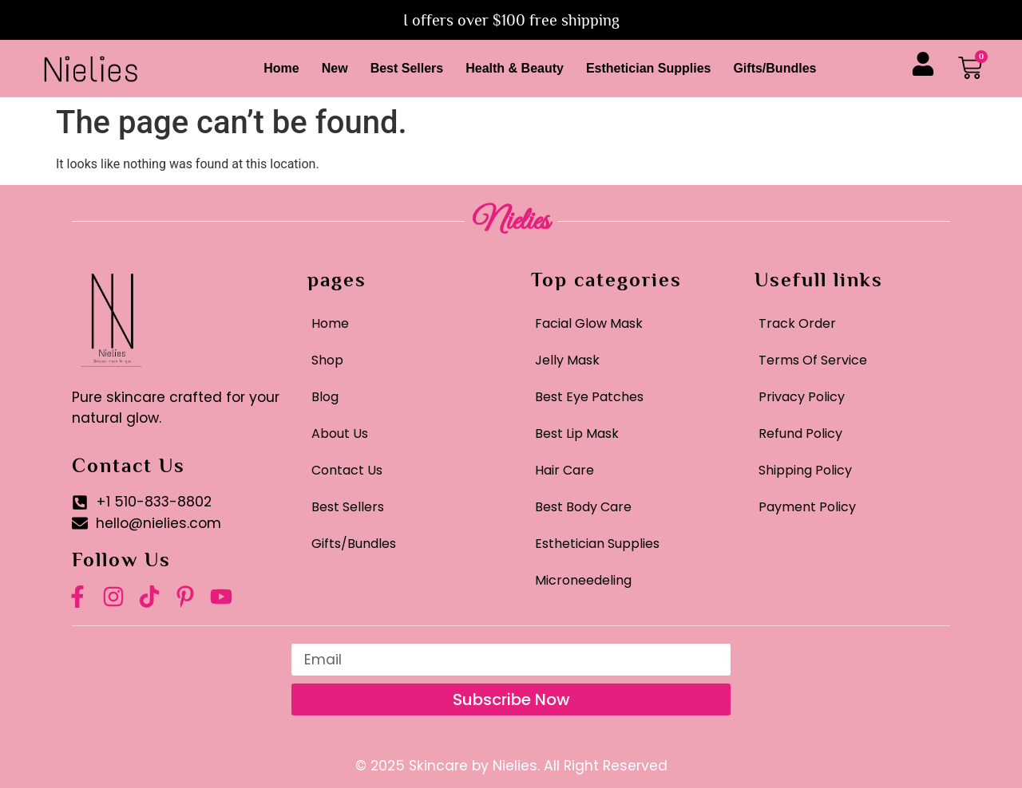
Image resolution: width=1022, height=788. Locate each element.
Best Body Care (583, 507)
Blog (325, 397)
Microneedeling (583, 580)
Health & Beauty (514, 68)
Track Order (797, 323)
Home (281, 68)
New (335, 68)
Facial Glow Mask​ (589, 323)
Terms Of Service (813, 360)
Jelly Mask (567, 360)
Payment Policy (807, 507)
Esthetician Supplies (648, 68)
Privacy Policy (802, 397)
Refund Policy (800, 433)
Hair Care (564, 470)
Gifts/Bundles (774, 68)
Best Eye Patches (589, 397)
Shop (327, 360)
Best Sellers (407, 68)
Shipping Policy (805, 470)
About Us (339, 433)
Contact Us (346, 470)
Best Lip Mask (577, 433)
